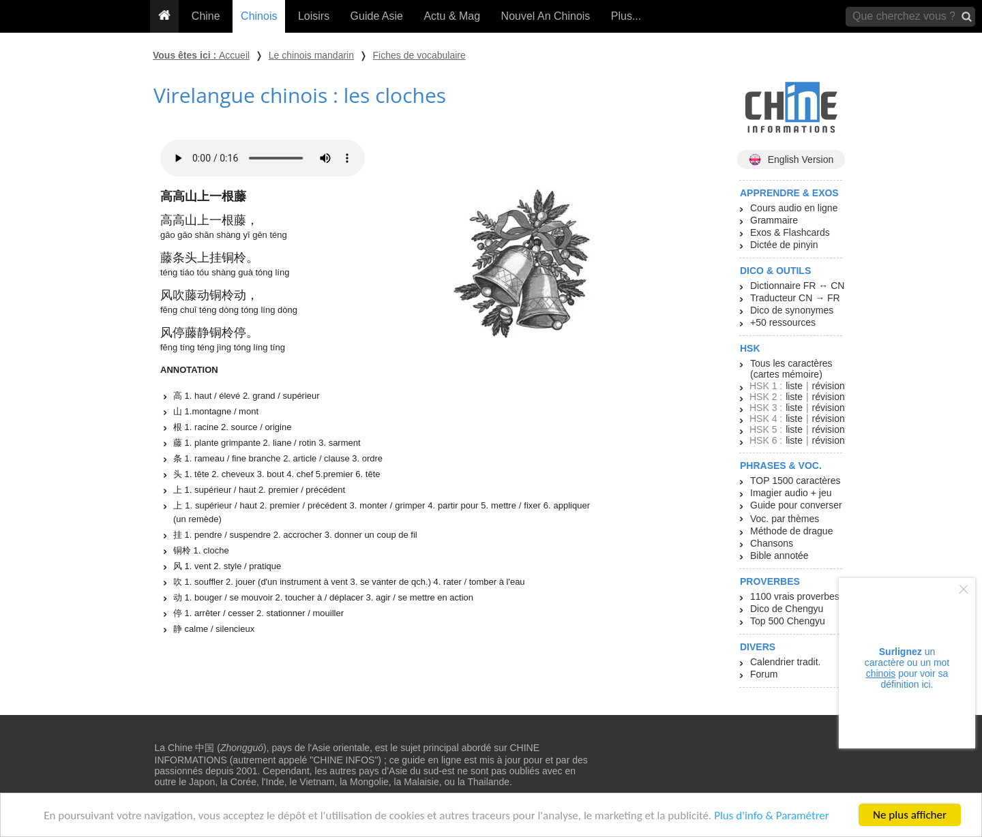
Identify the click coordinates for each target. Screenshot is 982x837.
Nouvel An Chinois (546, 16)
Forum (763, 674)
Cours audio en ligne (793, 207)
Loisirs (313, 16)
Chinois (259, 16)
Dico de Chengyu (786, 608)
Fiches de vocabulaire (419, 55)
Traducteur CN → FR (795, 297)
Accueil (234, 55)
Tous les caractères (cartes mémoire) (791, 369)
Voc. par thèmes (784, 518)
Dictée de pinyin (784, 244)
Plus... (626, 16)
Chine (206, 16)
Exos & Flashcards (790, 232)
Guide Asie (377, 16)
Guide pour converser (796, 505)
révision (828, 385)
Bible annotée (779, 555)
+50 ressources (783, 322)
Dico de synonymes (791, 310)
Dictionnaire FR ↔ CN (797, 285)
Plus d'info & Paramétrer (771, 816)
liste (794, 385)
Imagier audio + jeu (790, 492)
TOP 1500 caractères (795, 480)
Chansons (771, 543)
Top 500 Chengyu (787, 620)
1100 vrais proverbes (794, 596)
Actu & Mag (451, 16)
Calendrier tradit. (785, 661)
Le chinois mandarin (311, 55)
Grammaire (774, 220)
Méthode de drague (791, 531)
